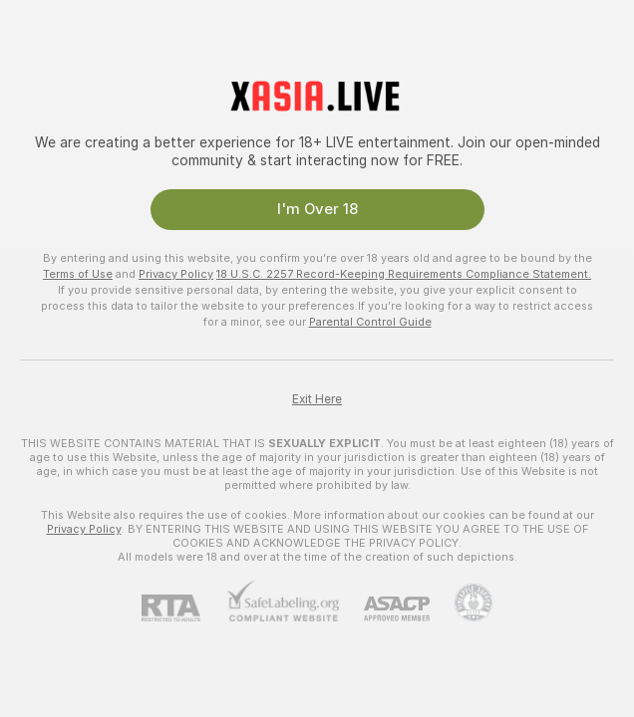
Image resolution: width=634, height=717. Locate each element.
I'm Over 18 (317, 209)
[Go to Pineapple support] (461, 602)
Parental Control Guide (370, 322)
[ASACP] (384, 609)
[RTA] (183, 608)
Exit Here (317, 399)
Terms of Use (78, 274)
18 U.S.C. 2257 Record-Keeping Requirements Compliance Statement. (403, 274)
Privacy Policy (176, 274)
